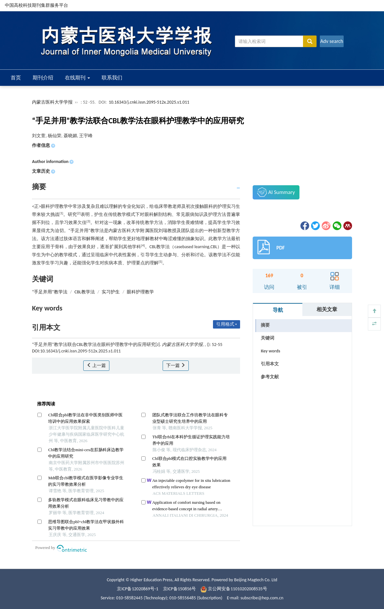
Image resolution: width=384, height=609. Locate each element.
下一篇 (175, 365)
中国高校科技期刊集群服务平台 (36, 5)
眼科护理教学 (140, 292)
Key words (270, 351)
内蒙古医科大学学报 (52, 102)
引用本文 (270, 364)
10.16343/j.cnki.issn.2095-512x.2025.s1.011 (149, 102)
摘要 (265, 325)
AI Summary (276, 192)
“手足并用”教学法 (49, 292)
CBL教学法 (85, 292)
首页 (16, 78)
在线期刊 (77, 78)
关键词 (267, 338)
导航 (278, 310)
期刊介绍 (43, 78)
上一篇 (96, 365)
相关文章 (327, 309)
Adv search (331, 41)
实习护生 (111, 292)
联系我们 (112, 78)
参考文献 (270, 377)
